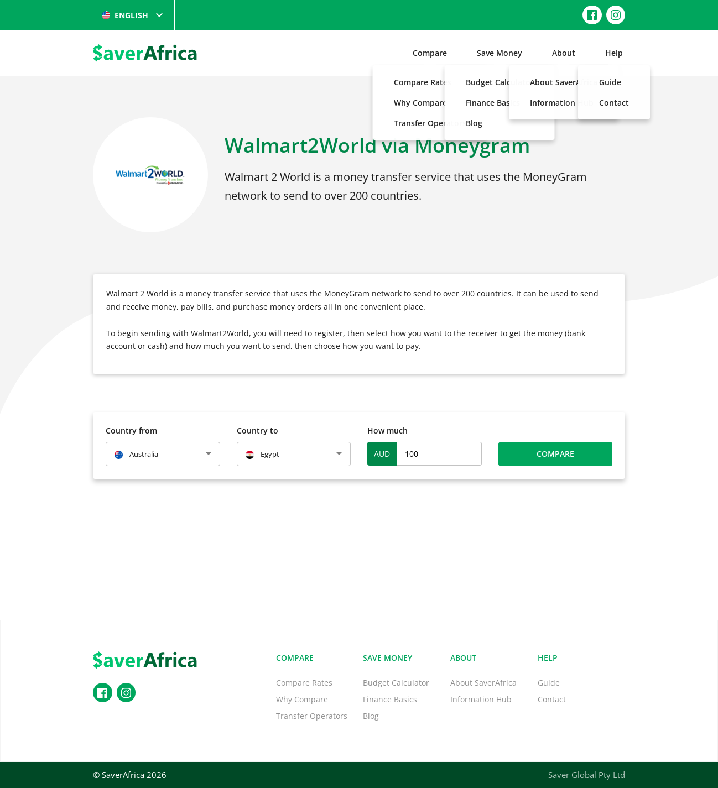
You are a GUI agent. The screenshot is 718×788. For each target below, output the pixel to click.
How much (387, 430)
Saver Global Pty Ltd (586, 774)
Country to (257, 430)
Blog (371, 716)
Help (614, 53)
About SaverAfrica (483, 682)
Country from (131, 430)
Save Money (499, 53)
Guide (549, 682)
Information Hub (481, 699)
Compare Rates (304, 682)
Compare (430, 53)
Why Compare (302, 699)
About (563, 53)
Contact (552, 699)
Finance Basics (390, 699)
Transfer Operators (311, 716)
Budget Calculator (396, 682)
